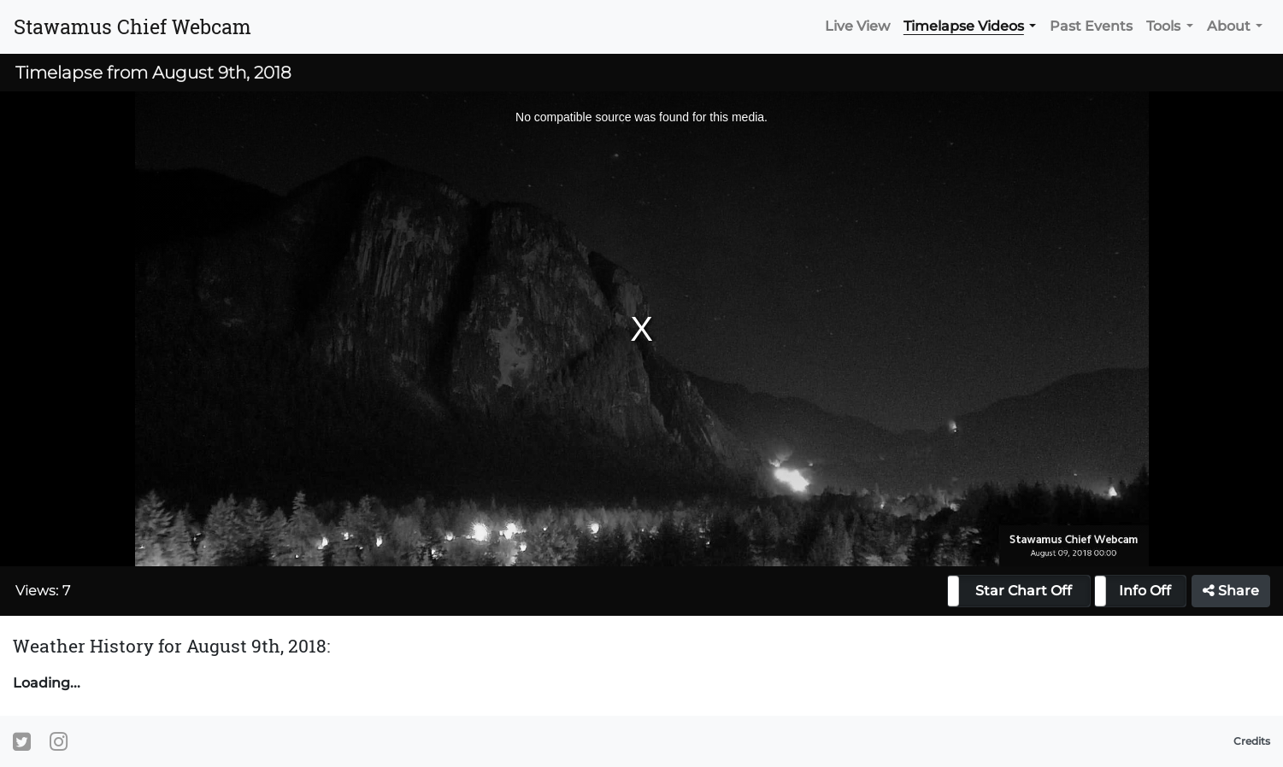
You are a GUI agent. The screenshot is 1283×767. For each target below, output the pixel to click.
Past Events (1091, 26)
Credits (1251, 741)
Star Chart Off (1023, 591)
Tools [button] (1163, 26)
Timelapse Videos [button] (963, 26)
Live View (857, 26)
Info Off (1145, 591)
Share (1231, 591)
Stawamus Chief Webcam (132, 26)
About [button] (1229, 26)
